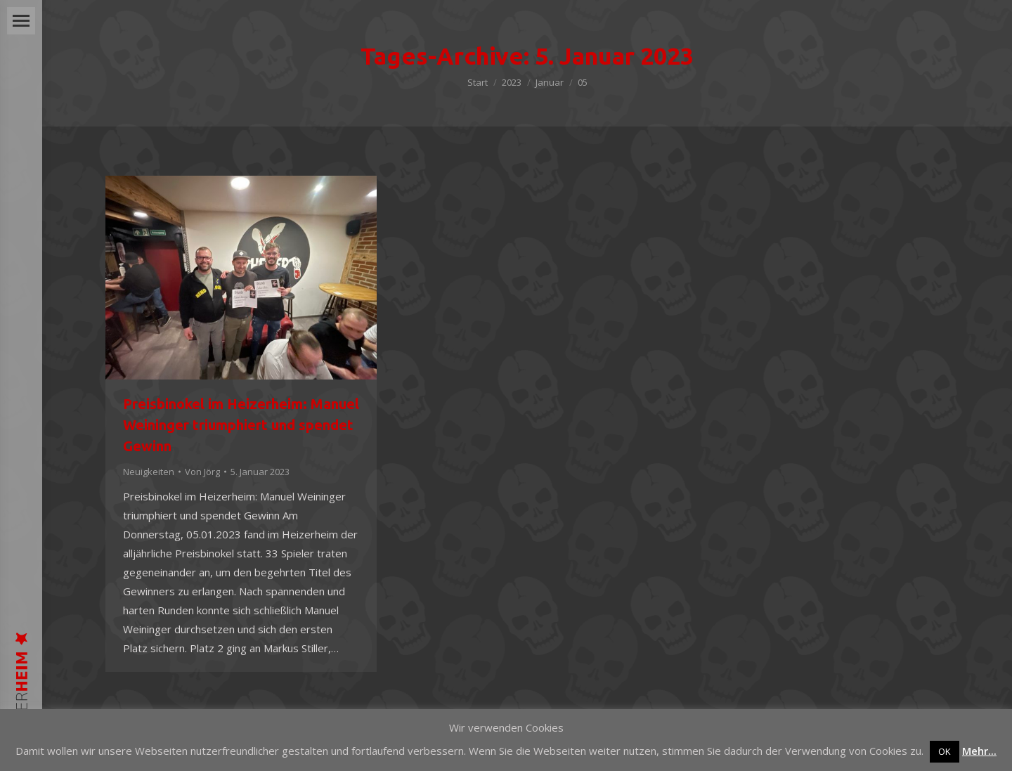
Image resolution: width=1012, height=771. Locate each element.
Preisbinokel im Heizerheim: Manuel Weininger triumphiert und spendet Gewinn (241, 425)
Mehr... (979, 751)
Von (202, 471)
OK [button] (944, 751)
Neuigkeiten (148, 471)
